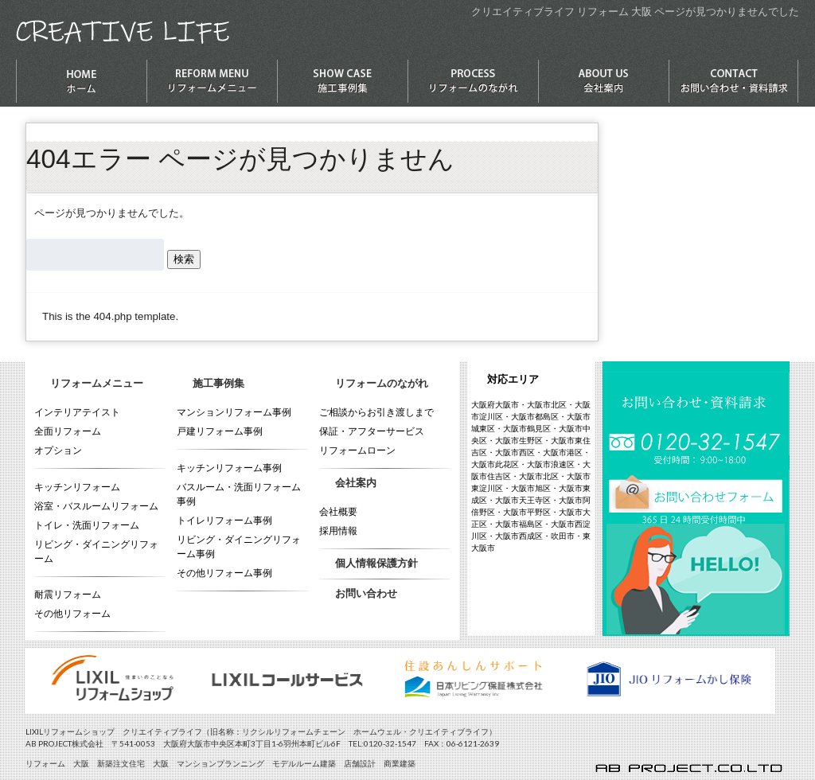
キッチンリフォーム (77, 487)
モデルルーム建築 (304, 763)
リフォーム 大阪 (57, 763)
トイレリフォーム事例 (224, 520)
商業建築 (399, 763)
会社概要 (338, 511)
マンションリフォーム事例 (234, 412)
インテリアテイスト (77, 412)
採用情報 (338, 530)
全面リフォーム (67, 431)
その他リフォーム (72, 613)
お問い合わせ (366, 593)
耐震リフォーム (67, 594)
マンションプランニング (220, 763)
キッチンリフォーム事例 (229, 468)
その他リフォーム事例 (224, 573)
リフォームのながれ (381, 383)
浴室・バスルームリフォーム (96, 506)
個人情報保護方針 (376, 563)
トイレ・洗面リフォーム (86, 525)
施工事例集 (218, 383)
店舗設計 (360, 763)
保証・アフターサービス (371, 431)
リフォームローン (357, 450)
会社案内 (355, 483)
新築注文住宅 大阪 (133, 763)
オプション (58, 450)
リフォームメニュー (96, 383)
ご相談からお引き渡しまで (376, 412)
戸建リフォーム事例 (220, 431)
